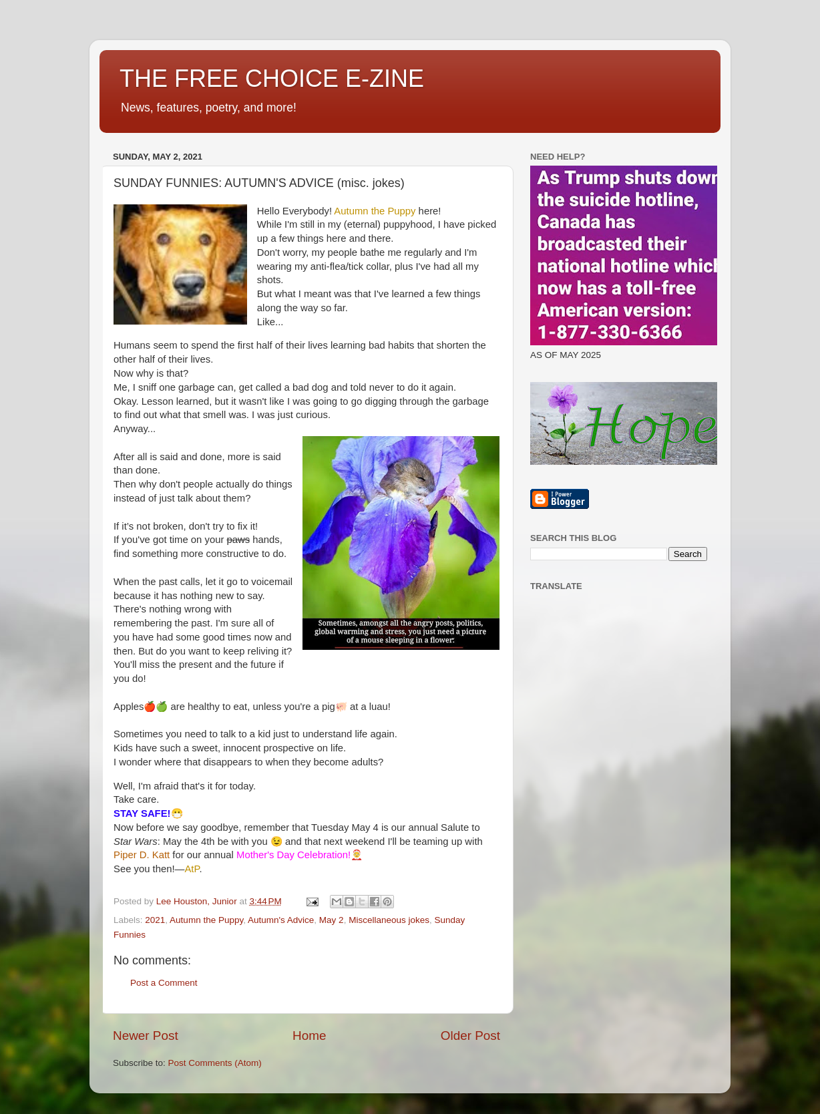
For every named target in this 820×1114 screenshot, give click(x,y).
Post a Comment (164, 983)
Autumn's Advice (281, 920)
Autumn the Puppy (206, 920)
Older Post (470, 1036)
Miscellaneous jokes (389, 920)
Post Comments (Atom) (215, 1063)
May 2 (331, 920)
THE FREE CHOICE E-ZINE (272, 78)
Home (309, 1036)
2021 (155, 920)
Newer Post (145, 1036)
